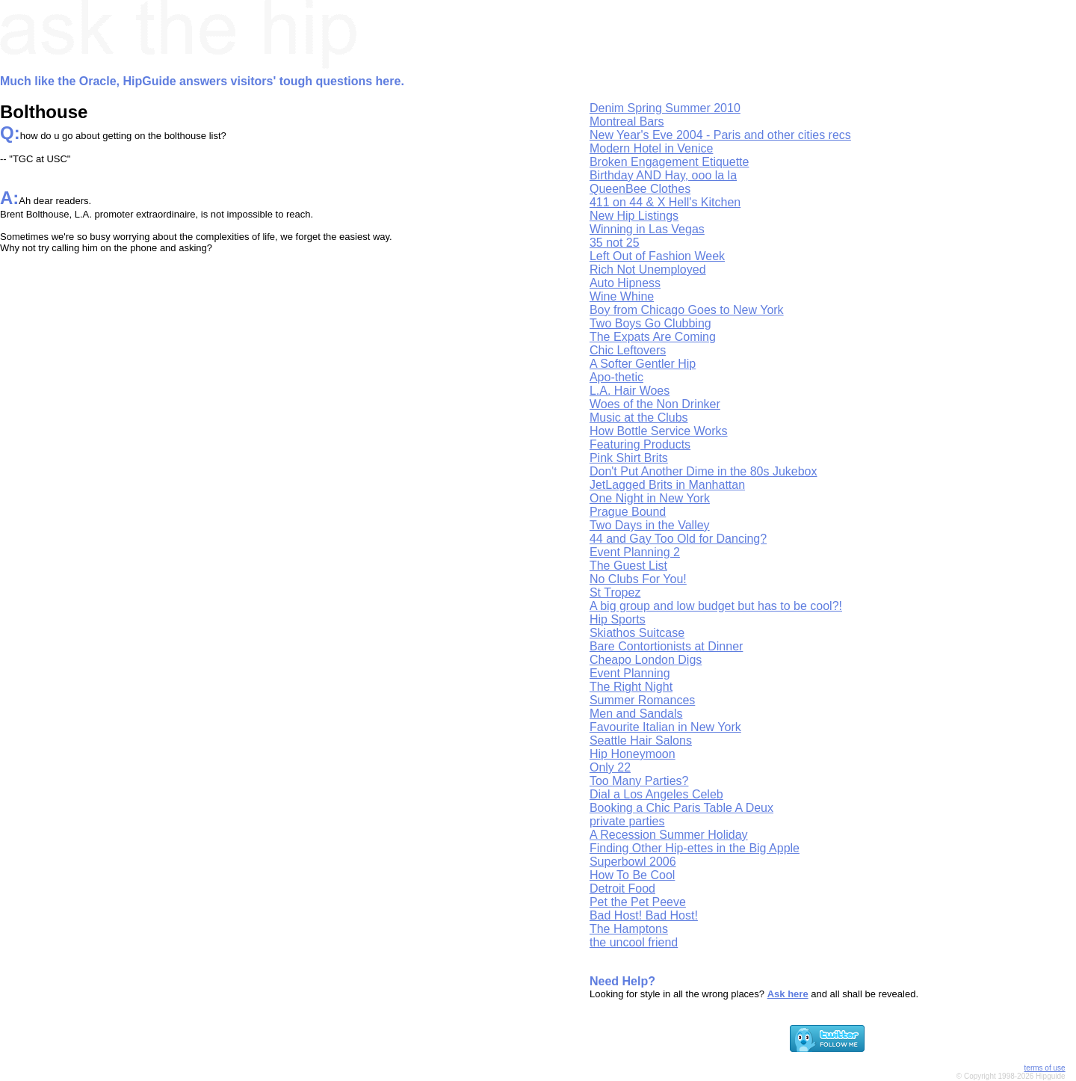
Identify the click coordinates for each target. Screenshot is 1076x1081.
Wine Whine (622, 296)
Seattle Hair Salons (641, 740)
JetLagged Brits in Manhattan (667, 484)
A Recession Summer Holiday (669, 834)
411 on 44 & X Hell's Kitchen (665, 202)
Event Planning (630, 673)
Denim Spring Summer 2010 (665, 108)
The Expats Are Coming (653, 336)
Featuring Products (640, 444)
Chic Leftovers (628, 350)
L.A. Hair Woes (630, 390)
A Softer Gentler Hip (643, 363)
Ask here (787, 994)
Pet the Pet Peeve (638, 902)
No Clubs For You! (638, 579)
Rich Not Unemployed (648, 269)
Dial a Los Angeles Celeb (656, 794)
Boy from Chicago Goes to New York (687, 310)
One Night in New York (650, 498)
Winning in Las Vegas (647, 229)
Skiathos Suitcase (637, 632)
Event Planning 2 (635, 552)
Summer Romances (642, 700)
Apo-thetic (616, 377)
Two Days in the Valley (650, 525)
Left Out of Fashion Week (657, 256)
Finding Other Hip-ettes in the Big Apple (695, 848)
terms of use (1045, 1068)
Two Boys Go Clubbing (650, 323)
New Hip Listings (634, 215)
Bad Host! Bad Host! (644, 915)
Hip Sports (618, 619)
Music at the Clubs (639, 417)
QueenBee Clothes (640, 188)
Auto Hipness (625, 283)
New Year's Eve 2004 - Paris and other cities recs (720, 135)
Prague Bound (628, 511)
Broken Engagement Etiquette (669, 161)
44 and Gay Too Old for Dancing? (678, 538)
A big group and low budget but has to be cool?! (716, 606)
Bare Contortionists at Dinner (666, 646)
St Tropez (615, 592)
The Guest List (628, 565)
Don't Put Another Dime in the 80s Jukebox (703, 471)
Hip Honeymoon (632, 754)
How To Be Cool (632, 875)
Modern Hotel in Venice (651, 148)
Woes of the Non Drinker (655, 404)
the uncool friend (634, 942)
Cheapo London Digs (646, 659)
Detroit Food (622, 888)
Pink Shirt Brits (629, 458)
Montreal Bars (627, 121)
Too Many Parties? (639, 780)
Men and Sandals (636, 713)
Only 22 (610, 767)
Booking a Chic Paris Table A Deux (681, 807)
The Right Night (631, 686)
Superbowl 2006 (633, 861)
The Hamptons (629, 929)
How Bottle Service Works (659, 431)
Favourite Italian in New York (665, 727)
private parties (627, 821)
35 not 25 (615, 242)
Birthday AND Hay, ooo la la (663, 175)
